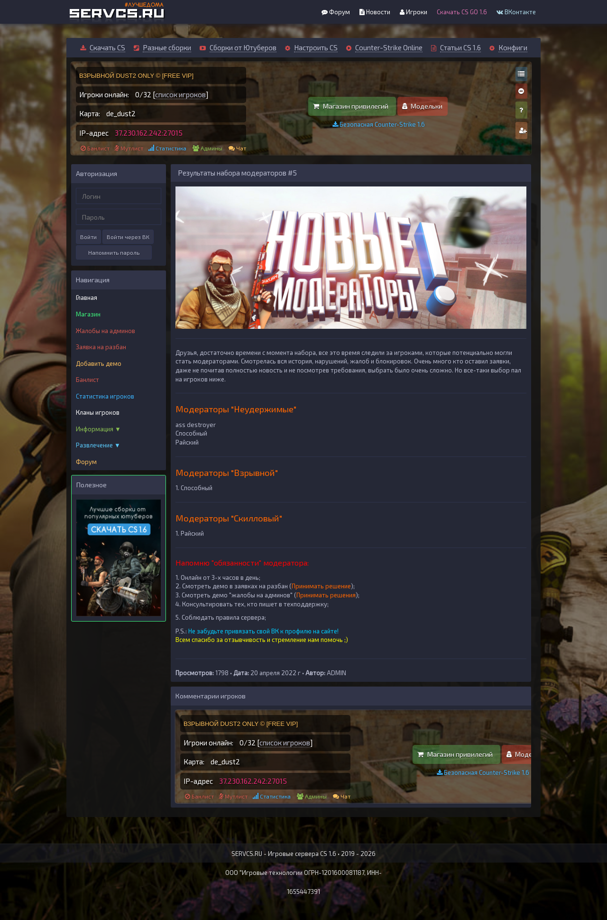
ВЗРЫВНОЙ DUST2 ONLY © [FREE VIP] (136, 75)
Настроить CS (316, 47)
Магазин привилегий (350, 106)
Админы (211, 148)
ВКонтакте (516, 12)
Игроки (413, 12)
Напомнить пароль (113, 252)
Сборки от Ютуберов (243, 47)
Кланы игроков (98, 412)
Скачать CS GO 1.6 (462, 12)
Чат (241, 148)
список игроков (180, 94)
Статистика (171, 148)
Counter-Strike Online (389, 47)
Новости (374, 12)
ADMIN (336, 673)
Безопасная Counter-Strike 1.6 (378, 124)
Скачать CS (107, 47)
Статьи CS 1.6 (460, 47)
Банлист (98, 148)
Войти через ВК (128, 236)
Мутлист (131, 148)
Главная (86, 297)
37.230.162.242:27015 (149, 133)
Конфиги (512, 47)
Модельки (422, 106)
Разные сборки (167, 47)
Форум (336, 12)
